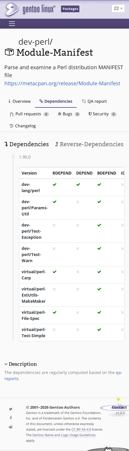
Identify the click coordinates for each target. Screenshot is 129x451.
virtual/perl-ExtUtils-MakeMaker (34, 295)
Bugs (69, 113)
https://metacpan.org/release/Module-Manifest (62, 83)
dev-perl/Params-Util (35, 208)
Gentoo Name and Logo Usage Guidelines (63, 435)
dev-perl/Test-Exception (31, 231)
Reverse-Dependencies (89, 144)
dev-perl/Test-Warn (31, 254)
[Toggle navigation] (12, 24)
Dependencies (55, 101)
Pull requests (29, 113)
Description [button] (23, 364)
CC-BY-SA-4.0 (81, 429)
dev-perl (34, 41)
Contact (119, 407)
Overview (20, 101)
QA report (94, 101)
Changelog (22, 125)
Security (102, 113)
